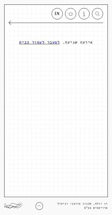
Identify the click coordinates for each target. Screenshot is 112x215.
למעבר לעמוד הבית (39, 42)
